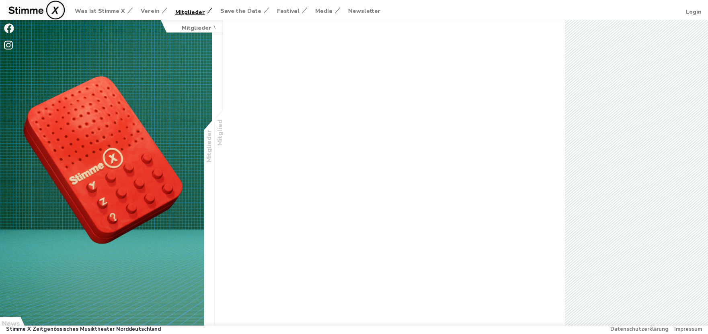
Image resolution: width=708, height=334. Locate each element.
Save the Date (240, 11)
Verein (150, 11)
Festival (288, 11)
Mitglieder (190, 12)
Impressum (688, 329)
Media (323, 11)
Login (694, 12)
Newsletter (364, 11)
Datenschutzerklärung (639, 329)
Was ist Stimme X (100, 11)
